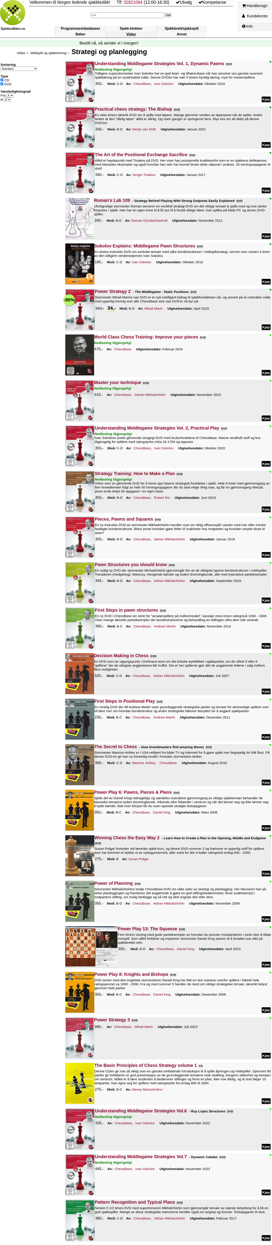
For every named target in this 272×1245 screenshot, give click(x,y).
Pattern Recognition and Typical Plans (135, 1202)
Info (247, 26)
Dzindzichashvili (149, 221)
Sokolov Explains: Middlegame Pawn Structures (144, 245)
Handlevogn (254, 6)
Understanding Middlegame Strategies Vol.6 (141, 1110)
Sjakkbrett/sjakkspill (182, 28)
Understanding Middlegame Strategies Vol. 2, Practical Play (157, 428)
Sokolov (164, 84)
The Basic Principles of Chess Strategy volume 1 (146, 1065)
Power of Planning (113, 883)
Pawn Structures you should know (131, 564)
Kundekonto (255, 16)
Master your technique (117, 382)
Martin (165, 626)
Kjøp (266, 99)
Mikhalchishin (150, 395)
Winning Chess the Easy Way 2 (127, 837)
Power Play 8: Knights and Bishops (131, 974)
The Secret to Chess (116, 746)
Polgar (138, 859)
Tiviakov (144, 175)
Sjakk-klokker (131, 28)
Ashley (143, 763)
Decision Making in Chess (121, 655)
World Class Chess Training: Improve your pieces (146, 337)
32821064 (133, 2)
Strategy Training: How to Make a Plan (135, 473)
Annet (181, 34)
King (161, 812)
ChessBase (142, 84)
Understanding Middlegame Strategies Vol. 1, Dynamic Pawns (159, 63)
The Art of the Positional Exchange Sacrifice (141, 154)
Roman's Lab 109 (112, 200)
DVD (5, 84)
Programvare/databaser (80, 28)
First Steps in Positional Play (124, 701)
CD (4, 80)
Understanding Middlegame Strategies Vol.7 (141, 1156)
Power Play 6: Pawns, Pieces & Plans (133, 792)
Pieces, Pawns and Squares (124, 519)
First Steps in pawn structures (126, 610)
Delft (144, 130)
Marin (153, 309)
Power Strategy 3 (112, 1019)
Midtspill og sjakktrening (48, 53)
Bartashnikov (147, 1090)
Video (131, 34)
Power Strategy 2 (113, 291)
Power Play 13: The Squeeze (147, 928)
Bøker (80, 34)
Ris (162, 498)
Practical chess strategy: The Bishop (133, 109)
